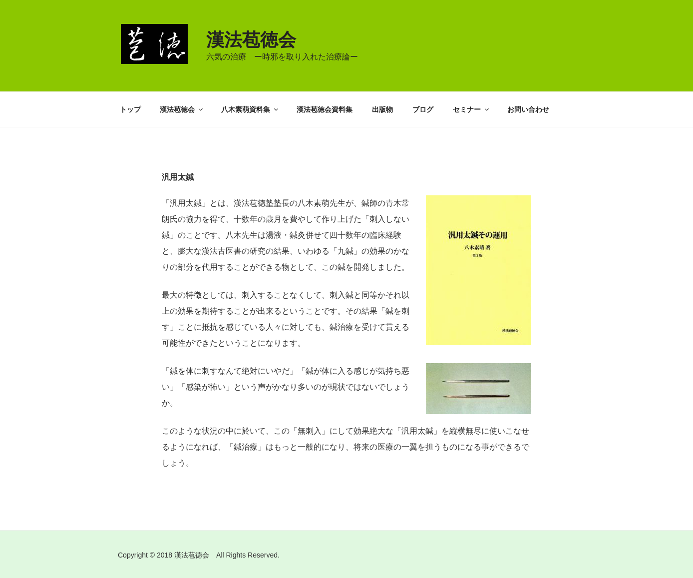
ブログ (422, 109)
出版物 (382, 109)
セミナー (471, 109)
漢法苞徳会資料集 (324, 109)
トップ (130, 109)
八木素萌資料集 (250, 109)
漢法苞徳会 (251, 39)
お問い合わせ (528, 109)
